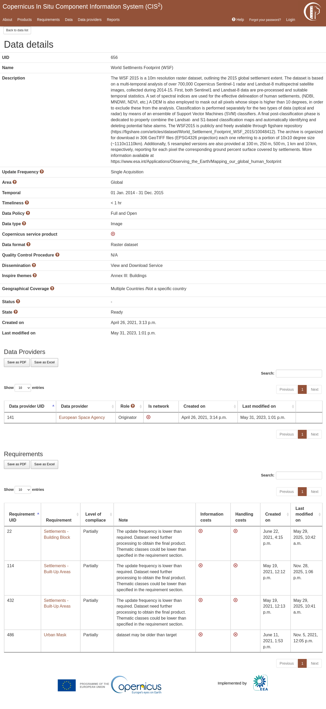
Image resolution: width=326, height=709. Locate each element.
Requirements (48, 19)
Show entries (24, 388)
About (7, 19)
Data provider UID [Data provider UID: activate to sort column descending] (26, 406)
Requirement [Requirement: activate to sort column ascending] (58, 520)
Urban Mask (55, 635)
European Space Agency (82, 417)
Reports (113, 19)
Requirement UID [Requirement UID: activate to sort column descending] (22, 517)
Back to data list (17, 30)
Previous (287, 389)
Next (314, 389)
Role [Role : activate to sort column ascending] (127, 406)
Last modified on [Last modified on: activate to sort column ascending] (259, 406)
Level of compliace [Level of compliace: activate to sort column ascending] (95, 517)
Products (24, 19)
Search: (291, 373)
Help (238, 19)
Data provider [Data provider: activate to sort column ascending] (74, 406)
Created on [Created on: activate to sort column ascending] (195, 406)
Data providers (90, 19)
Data (69, 19)
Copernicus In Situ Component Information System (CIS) (82, 6)
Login (290, 19)
